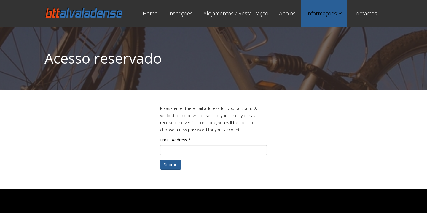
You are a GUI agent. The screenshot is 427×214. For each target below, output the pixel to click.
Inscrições (180, 13)
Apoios (287, 13)
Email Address (175, 140)
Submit (170, 164)
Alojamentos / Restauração (235, 13)
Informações (321, 13)
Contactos (365, 13)
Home (150, 13)
